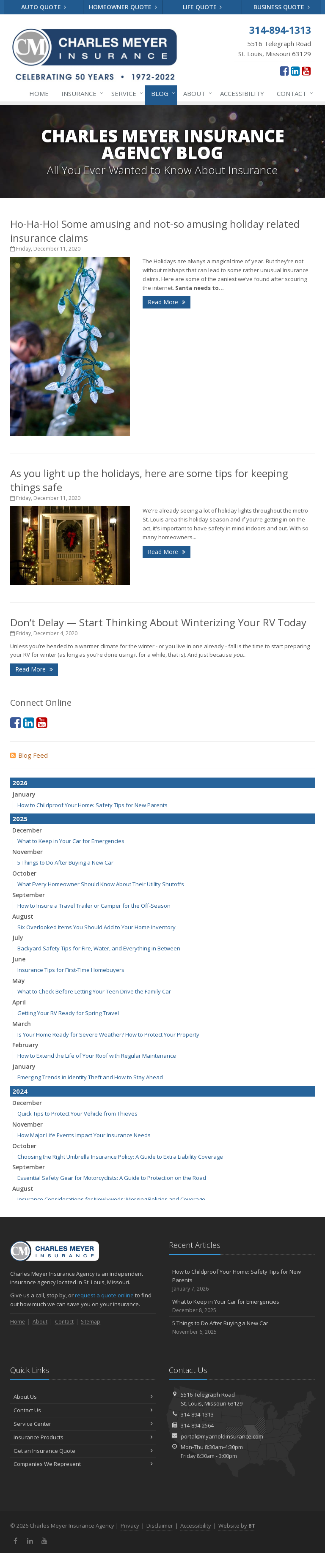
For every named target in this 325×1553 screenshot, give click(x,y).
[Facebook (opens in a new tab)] (284, 70)
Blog (161, 93)
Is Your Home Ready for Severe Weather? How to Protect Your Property (108, 1034)
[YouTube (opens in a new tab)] (306, 70)
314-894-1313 (197, 1414)
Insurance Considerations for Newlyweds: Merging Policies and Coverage (111, 1199)
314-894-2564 (197, 1425)
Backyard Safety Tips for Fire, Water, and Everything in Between (98, 948)
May (18, 981)
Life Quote (202, 7)
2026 (20, 782)
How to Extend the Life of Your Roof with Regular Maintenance (96, 1055)
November (27, 852)
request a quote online (104, 1295)
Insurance (80, 93)
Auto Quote (43, 7)
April (19, 1002)
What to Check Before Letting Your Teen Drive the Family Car (94, 991)
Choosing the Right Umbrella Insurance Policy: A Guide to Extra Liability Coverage (120, 1156)
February (25, 1045)
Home (39, 93)
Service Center (83, 1423)
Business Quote (281, 7)
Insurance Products (83, 1437)
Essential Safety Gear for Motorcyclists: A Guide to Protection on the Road (111, 1178)
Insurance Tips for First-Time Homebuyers (70, 970)
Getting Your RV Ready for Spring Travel (68, 1013)
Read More (166, 302)
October (24, 873)
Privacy (130, 1525)
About (196, 93)
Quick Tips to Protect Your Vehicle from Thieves (77, 1113)
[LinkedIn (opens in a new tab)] (295, 70)
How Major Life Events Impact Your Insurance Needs (84, 1135)
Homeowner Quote (123, 7)
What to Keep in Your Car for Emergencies (70, 841)
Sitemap (90, 1321)
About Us (83, 1396)
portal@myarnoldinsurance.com (222, 1436)
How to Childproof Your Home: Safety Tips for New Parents (92, 805)
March (21, 1024)
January (24, 794)
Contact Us (83, 1410)
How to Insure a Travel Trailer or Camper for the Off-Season (94, 905)
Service (125, 93)
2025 (20, 818)
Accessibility (242, 93)
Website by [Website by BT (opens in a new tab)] (236, 1525)
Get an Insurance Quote (83, 1451)
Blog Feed (29, 755)
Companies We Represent (83, 1464)
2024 (20, 1091)
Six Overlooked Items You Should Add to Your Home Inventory (96, 927)
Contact (293, 93)
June (18, 959)
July (17, 937)
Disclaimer (159, 1525)
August (22, 916)
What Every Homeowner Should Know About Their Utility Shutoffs (100, 884)
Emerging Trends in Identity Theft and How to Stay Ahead (90, 1077)
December (27, 830)
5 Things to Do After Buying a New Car (65, 862)
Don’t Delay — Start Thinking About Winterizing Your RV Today (158, 622)
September (28, 895)
